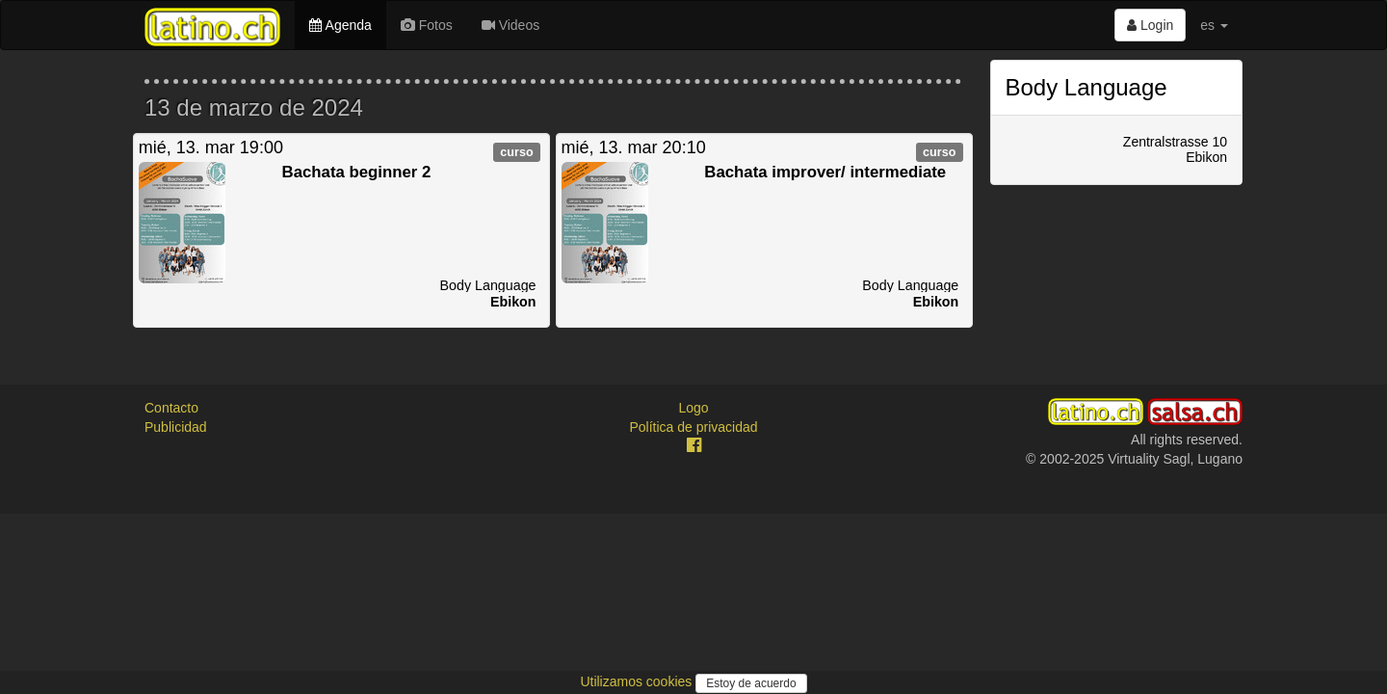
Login (1150, 25)
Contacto (171, 407)
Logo (693, 407)
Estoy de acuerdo (751, 683)
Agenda (340, 25)
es (1214, 25)
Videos (510, 25)
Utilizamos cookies (637, 681)
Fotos (427, 25)
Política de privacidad (693, 427)
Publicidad (175, 427)
